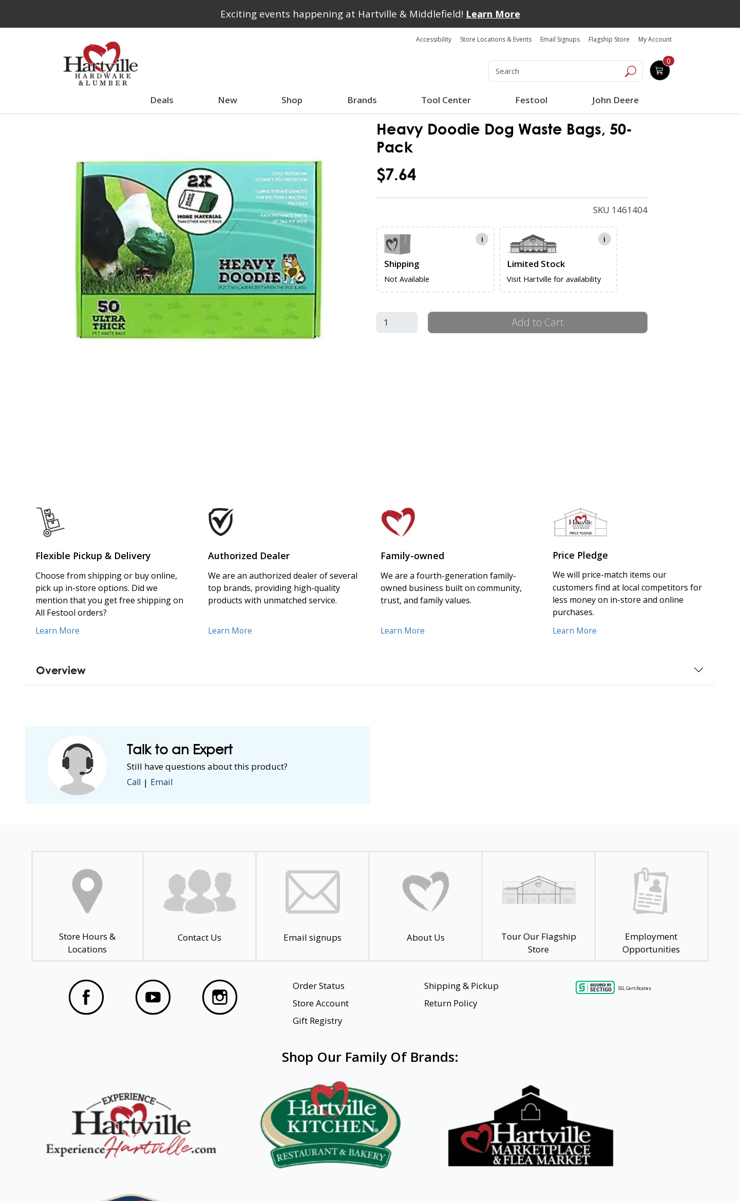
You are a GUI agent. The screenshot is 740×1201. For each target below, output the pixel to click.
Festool (531, 100)
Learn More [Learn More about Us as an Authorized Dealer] (231, 630)
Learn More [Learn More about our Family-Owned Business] (403, 630)
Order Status (319, 986)
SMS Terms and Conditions (629, 1174)
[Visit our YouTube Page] (153, 997)
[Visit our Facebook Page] (86, 997)
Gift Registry (318, 1020)
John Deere (614, 100)
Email (164, 782)
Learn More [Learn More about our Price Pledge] (575, 630)
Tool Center (445, 100)
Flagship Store (609, 39)
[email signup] (312, 906)
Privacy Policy (220, 1174)
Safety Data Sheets (338, 1174)
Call (134, 782)
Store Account (321, 1003)
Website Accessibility (101, 1174)
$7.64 (396, 174)
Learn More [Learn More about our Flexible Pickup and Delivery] (58, 630)
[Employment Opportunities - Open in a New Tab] (651, 906)
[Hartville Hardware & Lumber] (100, 64)
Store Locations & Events (496, 39)
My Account (655, 39)
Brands (361, 100)
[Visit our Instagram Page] (220, 997)
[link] (202, 252)
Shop (294, 101)
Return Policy (451, 1003)
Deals (163, 101)
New (227, 99)
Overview (61, 670)
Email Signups (560, 39)
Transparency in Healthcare (479, 1174)
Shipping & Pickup (461, 986)
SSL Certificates (634, 988)
